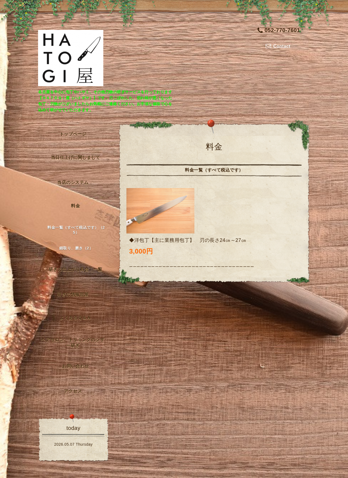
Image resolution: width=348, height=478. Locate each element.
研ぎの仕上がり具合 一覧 (75, 269)
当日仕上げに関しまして (75, 157)
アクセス (73, 391)
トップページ (73, 134)
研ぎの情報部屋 (73, 294)
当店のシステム (73, 182)
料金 (75, 206)
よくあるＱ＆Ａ (75, 317)
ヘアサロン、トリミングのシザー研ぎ (73, 343)
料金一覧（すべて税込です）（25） (76, 230)
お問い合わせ (75, 366)
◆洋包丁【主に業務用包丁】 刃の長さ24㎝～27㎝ (187, 240)
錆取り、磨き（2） (76, 248)
